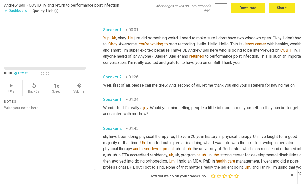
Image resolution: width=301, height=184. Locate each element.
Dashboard (15, 11)
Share (282, 8)
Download (248, 8)
